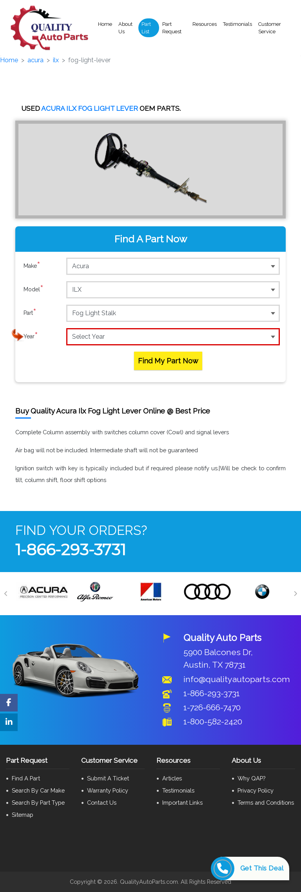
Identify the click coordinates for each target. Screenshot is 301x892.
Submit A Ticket (108, 778)
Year (31, 336)
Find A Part (26, 778)
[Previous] (6, 593)
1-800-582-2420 (212, 721)
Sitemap (22, 814)
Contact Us (101, 802)
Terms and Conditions (266, 802)
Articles (172, 778)
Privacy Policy (256, 790)
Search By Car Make (38, 790)
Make (32, 266)
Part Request (171, 28)
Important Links (182, 802)
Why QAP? (251, 778)
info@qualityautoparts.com (236, 679)
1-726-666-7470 (212, 707)
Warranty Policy (107, 790)
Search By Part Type (38, 802)
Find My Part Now (168, 361)
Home (105, 24)
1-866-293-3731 (70, 549)
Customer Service (269, 28)
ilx (56, 60)
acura (35, 60)
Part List (146, 28)
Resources (204, 24)
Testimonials (237, 24)
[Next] (295, 593)
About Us (125, 28)
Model (34, 289)
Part (30, 313)
